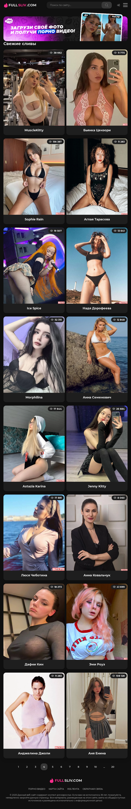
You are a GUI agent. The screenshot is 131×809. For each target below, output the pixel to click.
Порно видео (36, 789)
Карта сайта (56, 789)
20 (112, 766)
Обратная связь (93, 789)
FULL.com (22, 5)
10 (95, 766)
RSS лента (73, 789)
